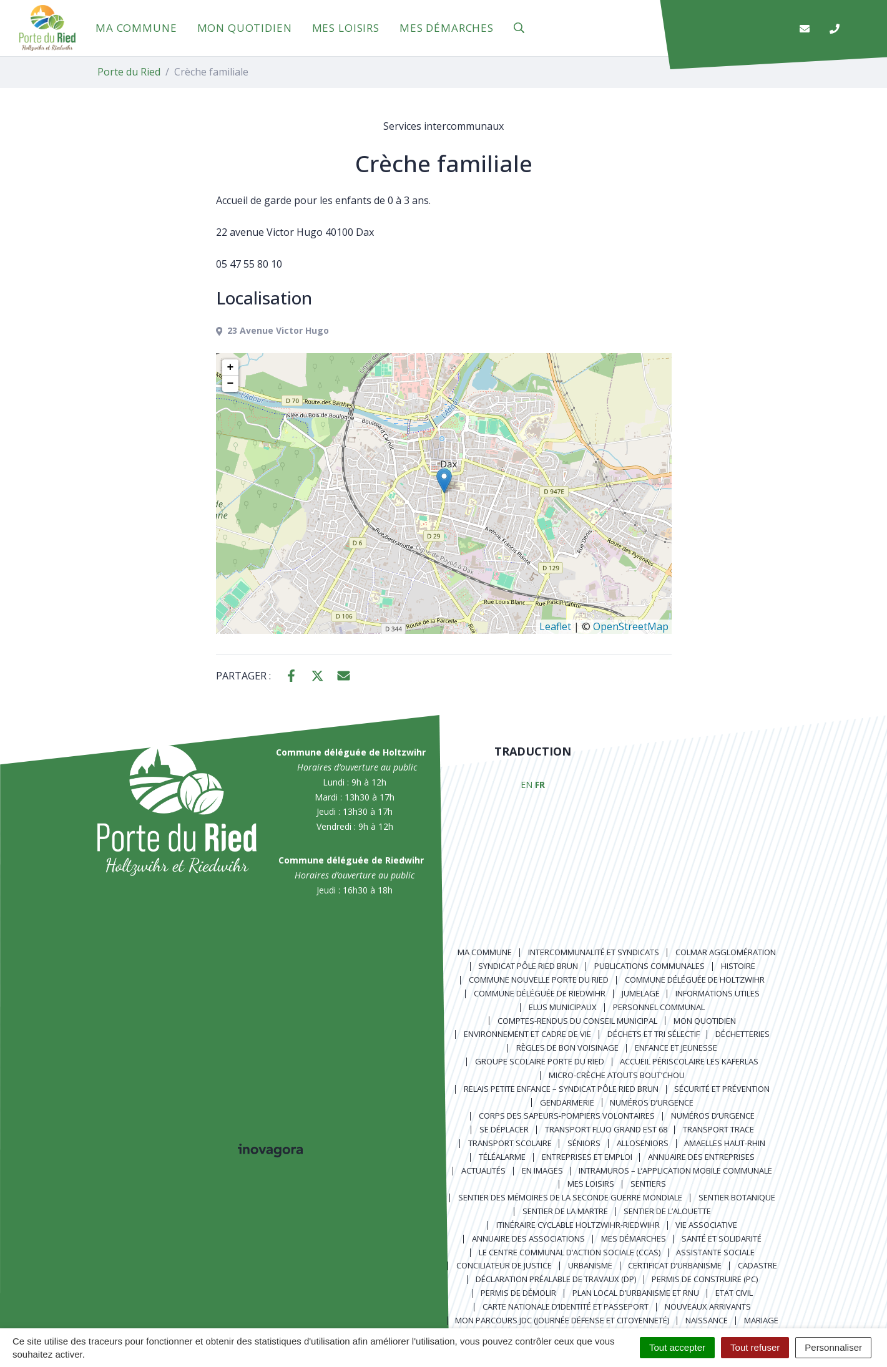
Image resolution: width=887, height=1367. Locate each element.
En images (542, 1170)
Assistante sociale (715, 1252)
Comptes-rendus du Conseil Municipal (577, 1020)
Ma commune (136, 28)
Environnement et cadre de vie (527, 1033)
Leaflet (555, 626)
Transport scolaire (510, 1143)
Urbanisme (590, 1265)
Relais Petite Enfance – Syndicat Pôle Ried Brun (561, 1088)
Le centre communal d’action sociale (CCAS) (569, 1252)
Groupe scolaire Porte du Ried (539, 1061)
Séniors (583, 1143)
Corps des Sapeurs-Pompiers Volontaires (567, 1115)
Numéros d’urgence (651, 1102)
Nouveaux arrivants (708, 1306)
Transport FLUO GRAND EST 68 (606, 1129)
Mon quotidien (244, 28)
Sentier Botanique (736, 1197)
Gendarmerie (567, 1102)
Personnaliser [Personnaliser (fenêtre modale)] (833, 1347)
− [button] (230, 383)
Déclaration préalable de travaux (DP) (556, 1279)
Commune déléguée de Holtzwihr (695, 979)
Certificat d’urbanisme (675, 1265)
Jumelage (641, 993)
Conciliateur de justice (504, 1265)
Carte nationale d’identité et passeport (566, 1306)
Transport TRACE (718, 1129)
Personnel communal (659, 1007)
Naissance (706, 1320)
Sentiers (648, 1183)
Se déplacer (504, 1129)
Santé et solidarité (722, 1238)
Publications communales (649, 965)
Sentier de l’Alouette (667, 1211)
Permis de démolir (518, 1292)
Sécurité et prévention (722, 1088)
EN (526, 785)
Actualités (483, 1170)
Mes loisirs (346, 28)
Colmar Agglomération (725, 952)
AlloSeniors (643, 1143)
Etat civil (734, 1292)
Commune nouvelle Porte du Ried (539, 979)
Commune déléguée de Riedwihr (539, 993)
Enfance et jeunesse (676, 1047)
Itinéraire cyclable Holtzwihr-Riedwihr (578, 1224)
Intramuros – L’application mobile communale (675, 1170)
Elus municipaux (563, 1007)
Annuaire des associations (528, 1238)
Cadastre (757, 1265)
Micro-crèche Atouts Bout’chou (617, 1075)
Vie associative (706, 1224)
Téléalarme (502, 1156)
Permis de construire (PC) (705, 1279)
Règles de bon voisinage (567, 1047)
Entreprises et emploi (587, 1156)
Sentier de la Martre (565, 1211)
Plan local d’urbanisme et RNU (635, 1292)
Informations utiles (717, 993)
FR (540, 785)
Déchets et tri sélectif (653, 1033)
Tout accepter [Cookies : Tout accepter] (677, 1347)
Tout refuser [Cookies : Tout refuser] (755, 1347)
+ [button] (230, 367)
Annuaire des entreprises (701, 1156)
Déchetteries (742, 1033)
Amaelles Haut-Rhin (724, 1143)
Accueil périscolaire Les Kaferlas (689, 1061)
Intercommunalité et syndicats (593, 952)
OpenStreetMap (631, 626)
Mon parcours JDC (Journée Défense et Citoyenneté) (562, 1320)
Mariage (761, 1320)
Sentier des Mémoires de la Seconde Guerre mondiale (570, 1197)
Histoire (738, 965)
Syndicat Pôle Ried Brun (528, 965)
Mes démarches (446, 28)
